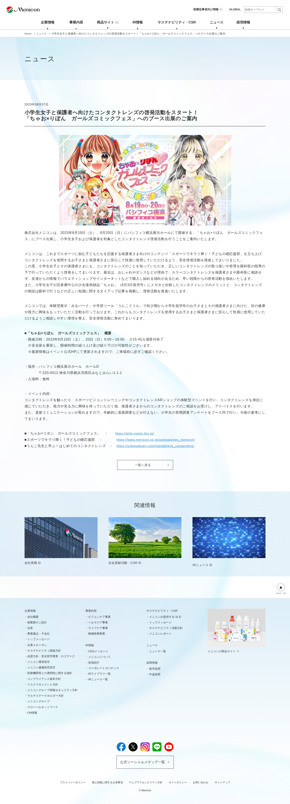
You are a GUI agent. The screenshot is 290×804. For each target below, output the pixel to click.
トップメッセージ (38, 639)
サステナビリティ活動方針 (166, 627)
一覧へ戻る (143, 464)
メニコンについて (99, 656)
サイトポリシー (178, 782)
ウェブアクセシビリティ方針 (146, 782)
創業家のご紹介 (37, 622)
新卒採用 (154, 668)
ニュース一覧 (157, 651)
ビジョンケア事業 (99, 616)
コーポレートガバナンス (103, 667)
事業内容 (73, 22)
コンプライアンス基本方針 (44, 678)
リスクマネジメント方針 (42, 684)
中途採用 (154, 674)
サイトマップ (222, 782)
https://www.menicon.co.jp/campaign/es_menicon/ (158, 439)
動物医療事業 (96, 633)
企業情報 (45, 22)
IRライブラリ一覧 (99, 673)
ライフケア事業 (98, 627)
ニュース (216, 22)
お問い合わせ (200, 782)
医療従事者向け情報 (209, 9)
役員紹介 (93, 662)
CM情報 (32, 712)
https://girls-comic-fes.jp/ (135, 433)
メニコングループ (38, 701)
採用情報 (245, 22)
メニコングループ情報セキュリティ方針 (52, 689)
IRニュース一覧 (98, 679)
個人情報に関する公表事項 (107, 782)
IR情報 (137, 22)
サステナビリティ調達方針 (44, 650)
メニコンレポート (160, 633)
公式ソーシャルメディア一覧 (142, 762)
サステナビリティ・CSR (176, 22)
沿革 (30, 627)
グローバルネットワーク (42, 707)
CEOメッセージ (98, 651)
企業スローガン (37, 644)
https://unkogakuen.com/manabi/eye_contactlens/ (157, 445)
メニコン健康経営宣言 (41, 667)
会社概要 (33, 616)
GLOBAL (235, 9)
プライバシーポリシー (73, 782)
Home (28, 33)
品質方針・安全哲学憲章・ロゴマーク (51, 656)
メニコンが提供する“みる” (165, 616)
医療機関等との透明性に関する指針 (49, 673)
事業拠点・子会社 (38, 633)
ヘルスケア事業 (98, 622)
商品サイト (106, 22)
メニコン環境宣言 (38, 661)
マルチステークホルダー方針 (45, 695)
